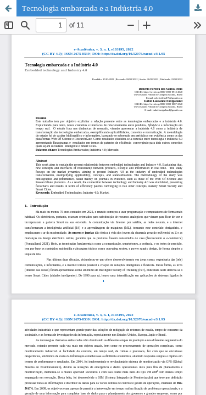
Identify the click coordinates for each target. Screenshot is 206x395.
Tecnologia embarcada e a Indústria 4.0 (87, 8)
